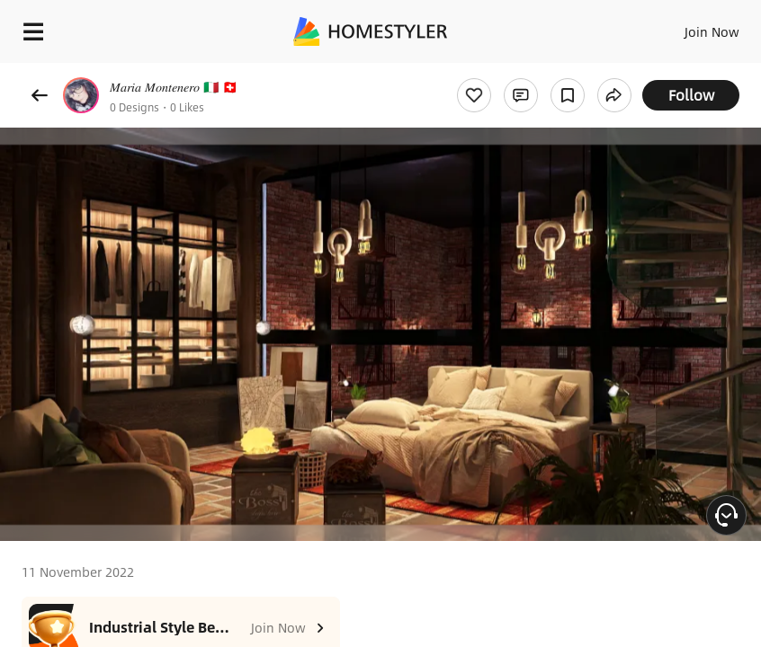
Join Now (712, 31)
